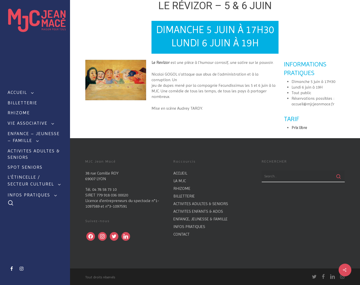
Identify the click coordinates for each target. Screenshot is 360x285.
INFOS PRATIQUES (189, 226)
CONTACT (181, 234)
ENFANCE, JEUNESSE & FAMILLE (200, 219)
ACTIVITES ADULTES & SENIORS (200, 203)
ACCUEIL (180, 173)
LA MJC (179, 180)
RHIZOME (181, 188)
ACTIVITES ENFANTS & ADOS (198, 211)
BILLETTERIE (184, 196)
